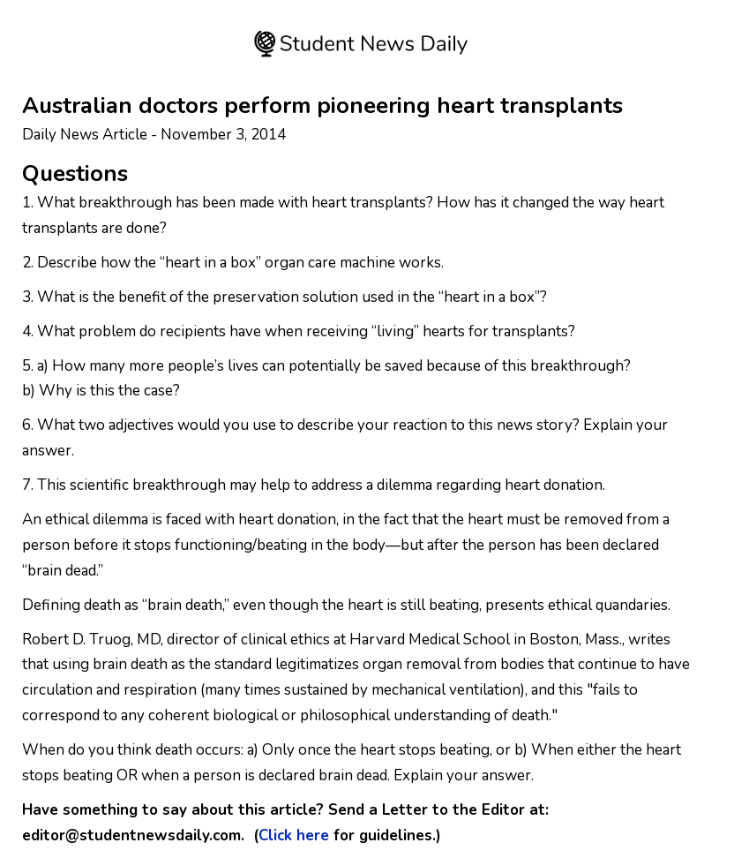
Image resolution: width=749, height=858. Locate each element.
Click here (293, 835)
